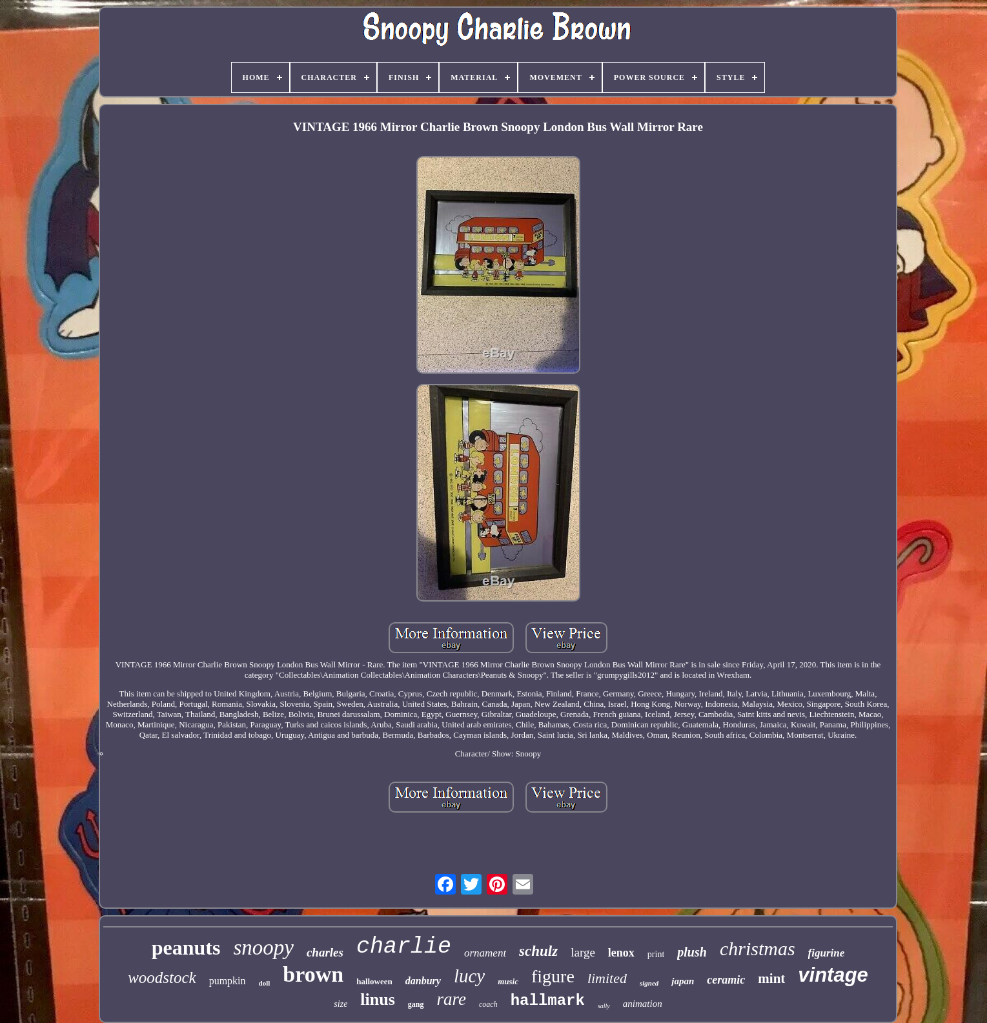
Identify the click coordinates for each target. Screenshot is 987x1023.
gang (416, 1004)
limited (607, 978)
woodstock (162, 977)
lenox (621, 952)
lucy (469, 976)
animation (642, 1003)
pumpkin (227, 980)
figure (553, 976)
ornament (485, 953)
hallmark (548, 1000)
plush (692, 952)
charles (325, 952)
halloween (374, 981)
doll (264, 983)
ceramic (726, 979)
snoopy (263, 947)
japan (682, 981)
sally (604, 1005)
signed (649, 983)
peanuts (186, 947)
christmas (757, 948)
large (583, 952)
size (340, 1004)
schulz (538, 951)
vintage (833, 975)
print (655, 954)
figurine (826, 953)
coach (488, 1004)
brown (313, 974)
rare (452, 999)
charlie (403, 947)
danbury (423, 980)
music (508, 981)
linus (377, 999)
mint (771, 978)
